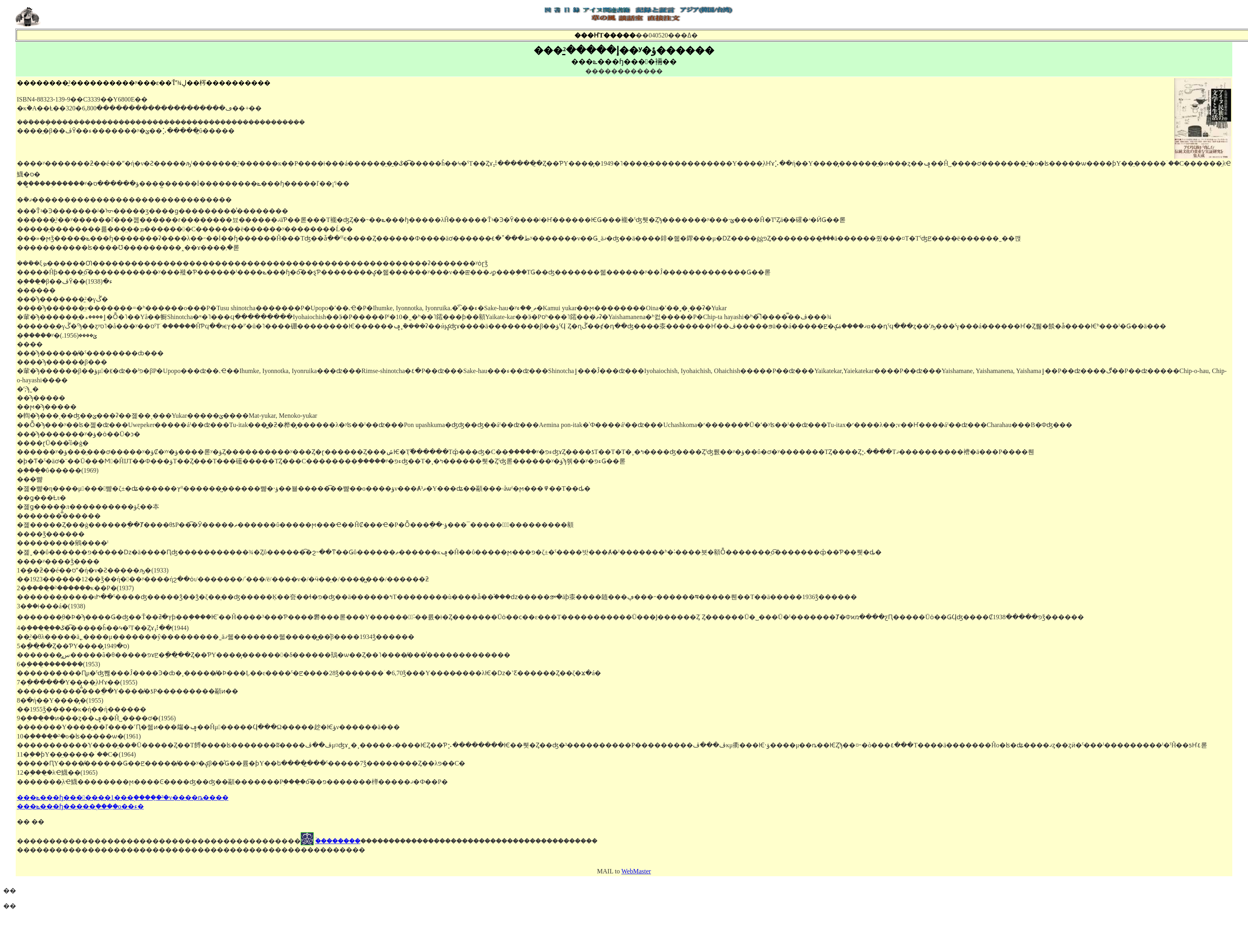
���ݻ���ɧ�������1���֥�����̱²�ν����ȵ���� (123, 797)
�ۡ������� (337, 841)
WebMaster (636, 871)
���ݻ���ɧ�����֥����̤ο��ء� (80, 806)
